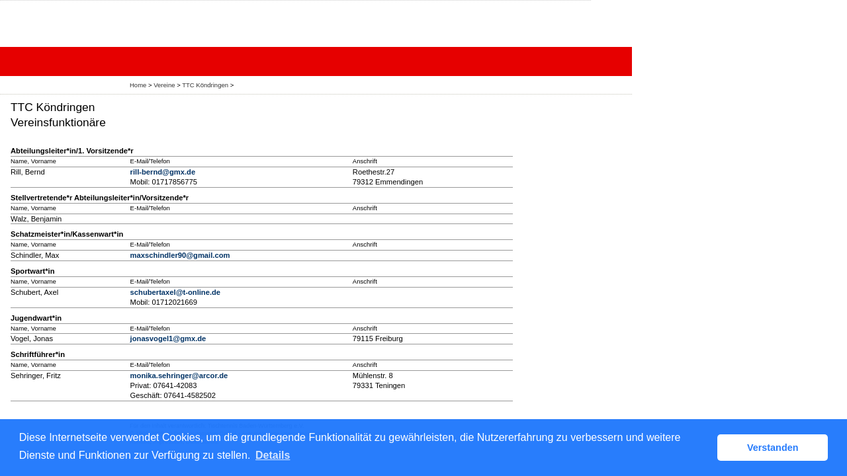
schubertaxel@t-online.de (175, 292)
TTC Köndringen (205, 85)
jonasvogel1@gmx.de (168, 338)
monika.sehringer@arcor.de (179, 375)
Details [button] (272, 455)
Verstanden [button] (773, 447)
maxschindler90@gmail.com (180, 255)
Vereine (164, 85)
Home (138, 85)
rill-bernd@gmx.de (163, 172)
